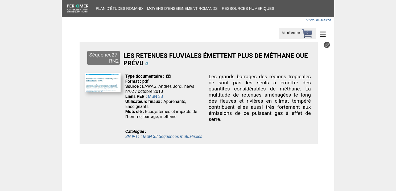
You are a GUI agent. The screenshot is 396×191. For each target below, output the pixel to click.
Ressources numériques (248, 8)
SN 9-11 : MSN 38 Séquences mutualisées (164, 136)
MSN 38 (155, 96)
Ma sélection (291, 33)
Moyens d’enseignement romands (182, 8)
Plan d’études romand (119, 8)
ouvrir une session (318, 20)
